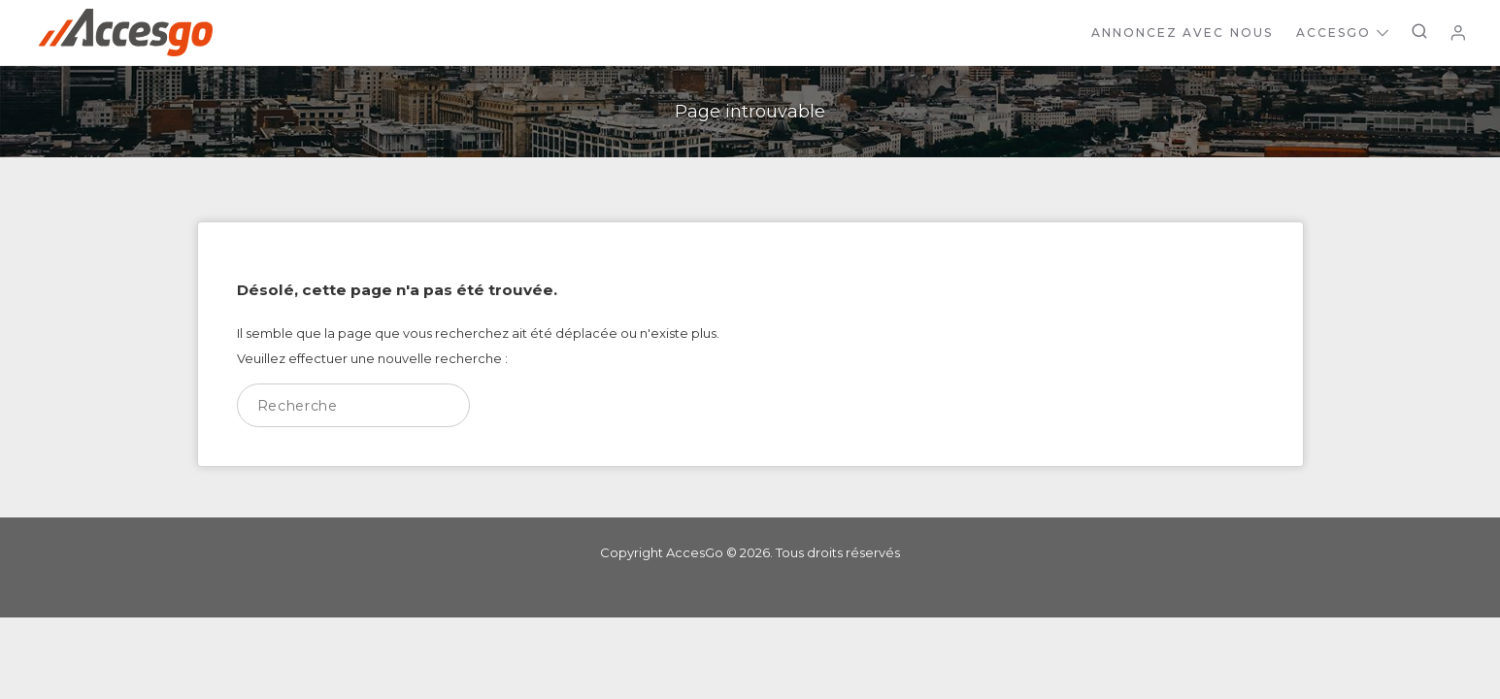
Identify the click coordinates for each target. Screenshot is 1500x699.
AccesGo (1342, 32)
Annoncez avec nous (1182, 32)
